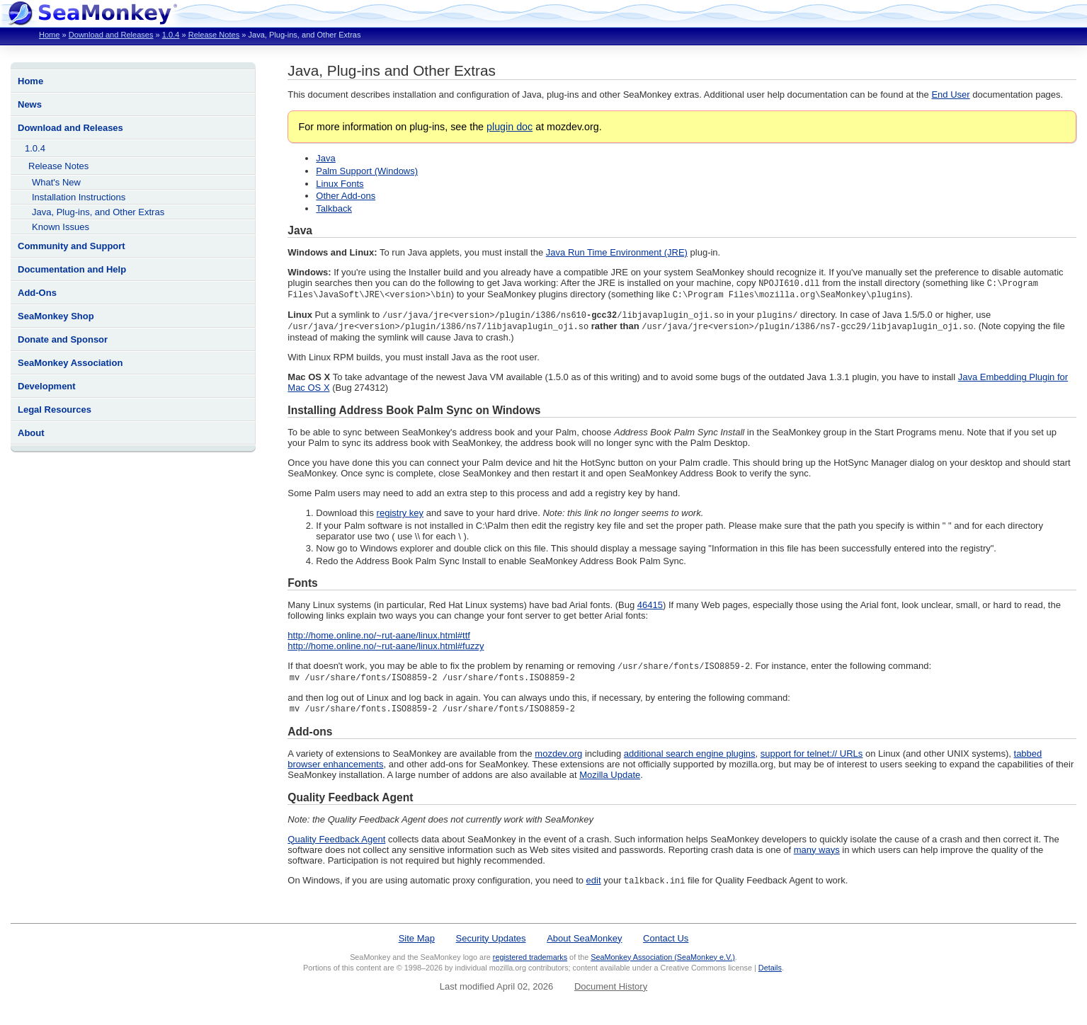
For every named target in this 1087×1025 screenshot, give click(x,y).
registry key (400, 515)
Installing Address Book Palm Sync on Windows (414, 413)
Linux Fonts (339, 183)
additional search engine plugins (690, 758)
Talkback (334, 208)
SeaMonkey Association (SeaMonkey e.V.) (663, 962)
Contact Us (665, 944)
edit (593, 886)
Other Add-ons (345, 195)
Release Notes (213, 34)
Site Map (417, 944)
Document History (610, 992)
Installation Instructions (78, 197)
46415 (650, 607)
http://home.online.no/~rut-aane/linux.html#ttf (379, 638)
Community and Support (71, 246)
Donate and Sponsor (63, 339)
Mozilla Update (609, 779)
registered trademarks (530, 962)
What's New (56, 182)
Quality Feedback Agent (350, 802)
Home (49, 34)
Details (770, 973)
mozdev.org (558, 758)
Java (325, 158)
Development (47, 386)
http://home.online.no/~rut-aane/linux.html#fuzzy (386, 648)
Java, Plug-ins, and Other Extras (98, 212)
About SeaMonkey (584, 944)
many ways (817, 854)
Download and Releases (111, 34)
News (30, 104)
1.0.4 (171, 34)
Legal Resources (54, 409)
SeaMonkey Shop (56, 316)
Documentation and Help (72, 269)
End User (950, 94)
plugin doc (509, 126)
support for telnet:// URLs (812, 758)
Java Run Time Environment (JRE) (617, 252)
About (31, 433)
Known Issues (60, 227)
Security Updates (491, 944)
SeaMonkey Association (70, 362)
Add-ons (310, 737)
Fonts (302, 586)
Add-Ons (37, 292)
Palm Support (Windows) (367, 171)
